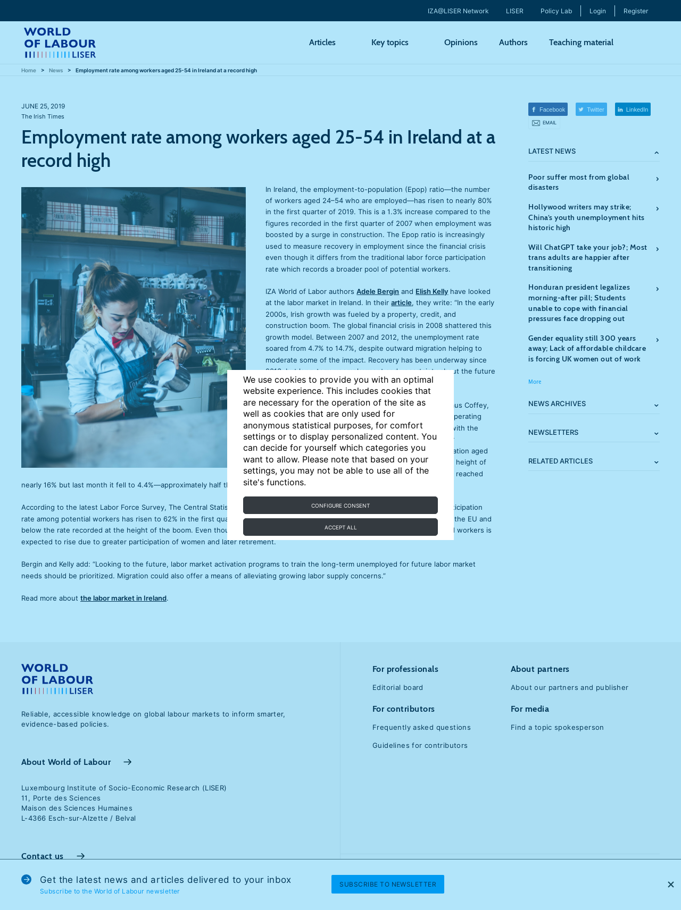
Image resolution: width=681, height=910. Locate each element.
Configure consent (340, 505)
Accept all (341, 527)
